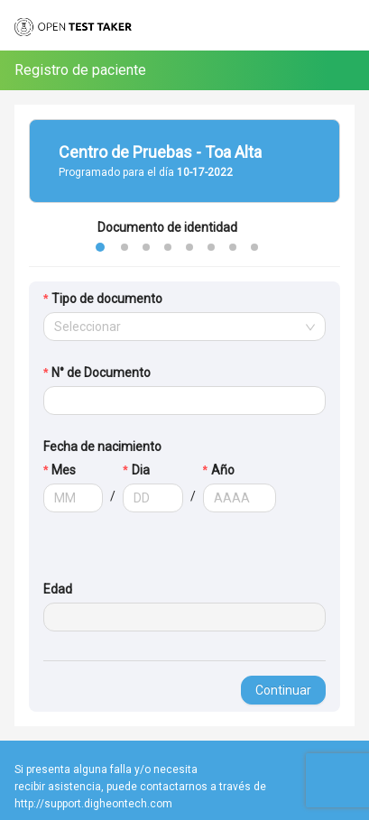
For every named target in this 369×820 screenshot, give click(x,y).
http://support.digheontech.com (93, 803)
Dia (141, 470)
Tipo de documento (106, 298)
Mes (63, 470)
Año (223, 470)
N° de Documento (101, 372)
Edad (57, 589)
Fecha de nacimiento (102, 446)
